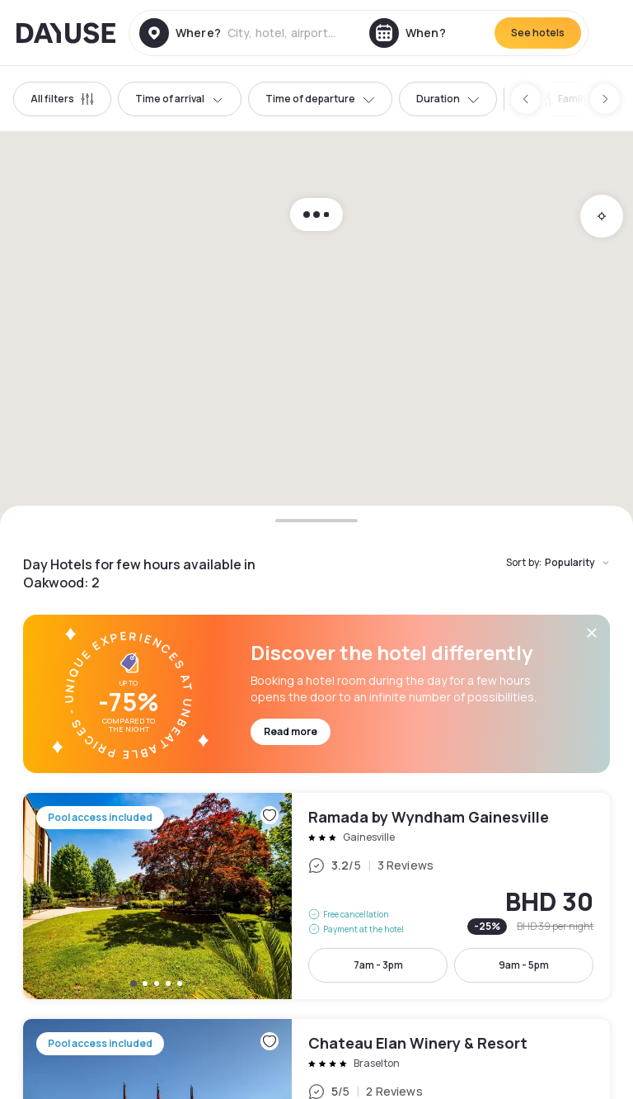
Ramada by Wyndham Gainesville (316, 896)
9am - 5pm (524, 965)
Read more (290, 731)
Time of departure (320, 99)
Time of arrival (179, 99)
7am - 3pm (378, 965)
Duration (448, 99)
